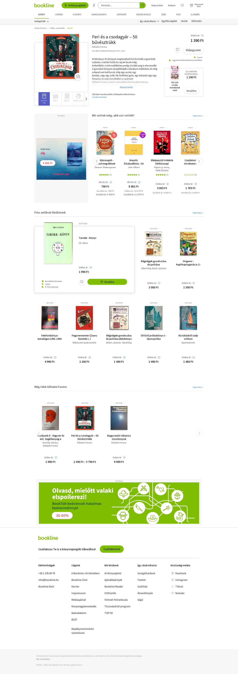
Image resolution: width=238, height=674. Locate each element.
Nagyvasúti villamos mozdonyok (119, 437)
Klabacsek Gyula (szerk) (84, 342)
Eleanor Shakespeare (105, 167)
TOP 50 (108, 613)
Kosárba (191, 90)
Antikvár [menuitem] (121, 14)
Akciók (184, 21)
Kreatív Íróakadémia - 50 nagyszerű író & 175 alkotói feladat (134, 162)
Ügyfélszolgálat (169, 21)
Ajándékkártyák (113, 579)
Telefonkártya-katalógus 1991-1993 (50, 337)
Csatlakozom (111, 549)
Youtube (177, 593)
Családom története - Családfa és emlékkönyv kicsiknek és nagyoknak (190, 162)
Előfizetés (197, 21)
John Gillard (133, 167)
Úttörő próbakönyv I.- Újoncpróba (153, 337)
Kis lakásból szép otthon (188, 337)
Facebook (178, 573)
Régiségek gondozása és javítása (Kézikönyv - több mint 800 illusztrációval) (119, 337)
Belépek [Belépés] (171, 5)
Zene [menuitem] (163, 14)
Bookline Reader (113, 586)
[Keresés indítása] (143, 5)
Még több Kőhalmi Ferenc (50, 387)
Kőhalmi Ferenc (50, 445)
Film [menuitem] (178, 14)
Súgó (140, 599)
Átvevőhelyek (145, 593)
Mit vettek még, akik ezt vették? (113, 115)
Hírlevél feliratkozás (116, 599)
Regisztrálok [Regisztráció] (157, 5)
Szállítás (142, 586)
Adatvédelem (78, 613)
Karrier (75, 586)
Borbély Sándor (50, 442)
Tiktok (177, 586)
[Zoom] (78, 76)
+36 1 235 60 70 (46, 573)
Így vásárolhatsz (148, 21)
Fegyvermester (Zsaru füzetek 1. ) (84, 337)
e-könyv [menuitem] (77, 14)
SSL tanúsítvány (43, 659)
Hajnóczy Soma (161, 167)
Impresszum (78, 593)
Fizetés (142, 579)
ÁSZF (74, 619)
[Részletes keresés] (94, 5)
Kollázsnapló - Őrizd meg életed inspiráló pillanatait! (105, 162)
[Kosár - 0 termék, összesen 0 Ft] (196, 5)
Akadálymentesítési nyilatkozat (82, 630)
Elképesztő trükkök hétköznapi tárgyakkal (162, 162)
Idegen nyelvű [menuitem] (143, 14)
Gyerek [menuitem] (59, 14)
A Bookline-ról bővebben (85, 573)
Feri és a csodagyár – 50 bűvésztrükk (84, 437)
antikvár (83, 223)
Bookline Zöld (79, 579)
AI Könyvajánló (75, 5)
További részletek (99, 97)
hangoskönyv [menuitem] (99, 14)
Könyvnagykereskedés (83, 606)
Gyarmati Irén (188, 342)
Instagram (179, 580)
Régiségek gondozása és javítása (153, 262)
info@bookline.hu (48, 579)
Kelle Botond (162, 170)
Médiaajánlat (78, 599)
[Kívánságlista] (182, 5)
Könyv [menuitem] (41, 14)
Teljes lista (198, 116)
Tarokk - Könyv (87, 237)
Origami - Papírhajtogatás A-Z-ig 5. (188, 262)
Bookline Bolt (46, 586)
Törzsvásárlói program (117, 606)
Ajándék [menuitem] (195, 14)
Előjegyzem (193, 50)
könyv (105, 128)
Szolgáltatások (146, 573)
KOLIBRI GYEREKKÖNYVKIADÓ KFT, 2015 (108, 51)
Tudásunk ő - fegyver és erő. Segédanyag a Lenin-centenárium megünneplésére (50, 437)
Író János (83, 243)
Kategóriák (40, 21)
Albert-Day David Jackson (153, 268)
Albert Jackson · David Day (119, 342)
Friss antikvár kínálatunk (50, 212)
